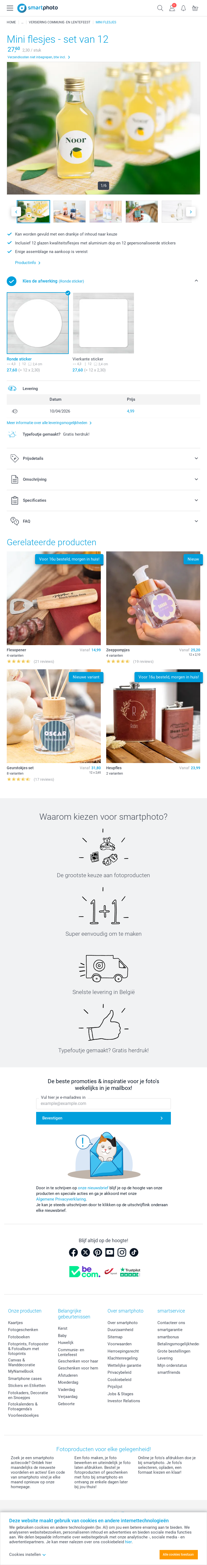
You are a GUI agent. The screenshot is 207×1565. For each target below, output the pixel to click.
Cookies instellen (27, 1554)
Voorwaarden (120, 1344)
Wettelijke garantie (124, 1365)
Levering (164, 1358)
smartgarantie (169, 1329)
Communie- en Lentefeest (71, 1352)
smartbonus (168, 1337)
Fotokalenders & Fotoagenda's (22, 1406)
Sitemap (115, 1337)
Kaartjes (15, 1322)
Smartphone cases (25, 1378)
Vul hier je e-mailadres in (63, 1097)
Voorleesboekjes (23, 1415)
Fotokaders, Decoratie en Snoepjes (28, 1395)
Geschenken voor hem (78, 1368)
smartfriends (168, 1372)
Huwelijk (66, 1342)
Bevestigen (52, 1118)
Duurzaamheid (120, 1329)
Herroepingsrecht (123, 1351)
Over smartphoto (123, 1322)
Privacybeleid (119, 1372)
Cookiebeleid (119, 1379)
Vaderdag (66, 1389)
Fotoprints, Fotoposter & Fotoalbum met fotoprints (28, 1349)
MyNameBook (21, 1371)
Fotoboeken (19, 1337)
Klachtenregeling (122, 1358)
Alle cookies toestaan (178, 1554)
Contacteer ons (171, 1322)
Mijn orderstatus (172, 1365)
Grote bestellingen (173, 1351)
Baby (62, 1335)
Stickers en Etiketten (27, 1385)
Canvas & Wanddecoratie (21, 1362)
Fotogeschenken (23, 1329)
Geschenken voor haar (78, 1361)
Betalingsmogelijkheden (179, 1344)
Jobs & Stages (120, 1393)
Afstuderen (68, 1375)
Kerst (62, 1328)
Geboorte (66, 1403)
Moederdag (68, 1382)
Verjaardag (67, 1396)
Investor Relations (124, 1400)
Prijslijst (115, 1386)
